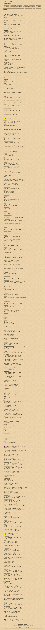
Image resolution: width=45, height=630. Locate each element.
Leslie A (5, 368)
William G (6, 620)
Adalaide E (6, 18)
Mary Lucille (6, 280)
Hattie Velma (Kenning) (8, 505)
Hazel (5, 14)
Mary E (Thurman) (7, 553)
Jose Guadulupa (7, 205)
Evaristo (5, 201)
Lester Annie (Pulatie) (8, 537)
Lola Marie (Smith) (7, 261)
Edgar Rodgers (7, 257)
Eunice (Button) (7, 347)
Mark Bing (6, 549)
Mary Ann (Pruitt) (7, 550)
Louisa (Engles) (7, 172)
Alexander (6, 322)
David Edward (6, 334)
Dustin (5, 339)
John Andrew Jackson (8, 528)
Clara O (5, 151)
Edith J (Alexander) (7, 483)
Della (5, 336)
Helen (5, 203)
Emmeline (6, 492)
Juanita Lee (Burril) (8, 26)
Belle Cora (6, 30)
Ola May (5, 579)
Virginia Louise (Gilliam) (8, 75)
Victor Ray (6, 73)
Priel (5, 582)
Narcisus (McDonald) (8, 575)
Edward (5, 39)
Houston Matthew (7, 508)
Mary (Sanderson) (7, 252)
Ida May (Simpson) (7, 509)
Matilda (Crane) (7, 561)
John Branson (6, 364)
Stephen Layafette (7, 604)
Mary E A (6, 554)
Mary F (5, 558)
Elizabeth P (6, 343)
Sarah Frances (7, 282)
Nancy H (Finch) (7, 574)
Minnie (5, 565)
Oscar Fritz (7, 315)
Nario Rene (6, 442)
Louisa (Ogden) (7, 59)
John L (5, 530)
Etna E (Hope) (6, 495)
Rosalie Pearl (6, 20)
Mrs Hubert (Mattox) (8, 108)
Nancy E (5, 570)
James (5, 168)
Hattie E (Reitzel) (7, 356)
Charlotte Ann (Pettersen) (9, 141)
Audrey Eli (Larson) (7, 217)
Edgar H (5, 480)
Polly (5, 155)
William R (6, 188)
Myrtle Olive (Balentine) (8, 281)
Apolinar (5, 192)
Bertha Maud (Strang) (8, 462)
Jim (5, 430)
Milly (5, 563)
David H (5, 335)
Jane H (5, 51)
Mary (5, 64)
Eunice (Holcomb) (7, 348)
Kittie (5, 434)
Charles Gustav (7, 464)
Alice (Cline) (7, 233)
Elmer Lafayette (7, 488)
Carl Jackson (7, 219)
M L (5, 542)
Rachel (5, 583)
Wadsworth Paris (7, 129)
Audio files (30, 8)
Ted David (6, 313)
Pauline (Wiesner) (7, 413)
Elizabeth (6, 260)
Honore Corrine (7, 273)
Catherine (6, 97)
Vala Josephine (7, 611)
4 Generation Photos (12, 8)
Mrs (5, 221)
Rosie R (5, 591)
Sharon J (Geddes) (7, 268)
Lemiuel (6, 534)
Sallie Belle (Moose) (8, 15)
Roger (5, 390)
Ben (5, 193)
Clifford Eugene (7, 467)
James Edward (7, 518)
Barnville (5, 455)
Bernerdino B (6, 195)
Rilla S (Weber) (7, 587)
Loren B (5, 375)
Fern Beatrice (6, 350)
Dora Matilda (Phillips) (8, 475)
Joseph (5, 248)
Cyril (5, 244)
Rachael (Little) (7, 183)
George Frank (6, 166)
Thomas (5, 227)
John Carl (6, 365)
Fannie (5, 278)
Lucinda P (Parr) (7, 376)
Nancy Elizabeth (7, 571)
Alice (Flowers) (7, 138)
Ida (4, 406)
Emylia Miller (6, 121)
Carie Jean (6, 305)
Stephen (5, 599)
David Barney (6, 472)
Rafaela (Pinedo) (8, 209)
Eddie (5, 479)
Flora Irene (6, 500)
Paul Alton (6, 110)
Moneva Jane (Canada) (8, 67)
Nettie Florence (7, 577)
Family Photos (6, 8)
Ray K (5, 585)
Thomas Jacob (7, 187)
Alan (5, 28)
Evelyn (5, 43)
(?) (4, 23)
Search (34, 8)
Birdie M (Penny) (7, 463)
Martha (5, 63)
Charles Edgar (7, 31)
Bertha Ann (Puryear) (8, 460)
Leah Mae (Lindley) (7, 146)
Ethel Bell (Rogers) (7, 493)
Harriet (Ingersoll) (7, 48)
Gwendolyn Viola (7, 352)
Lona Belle (6, 134)
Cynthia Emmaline (7, 471)
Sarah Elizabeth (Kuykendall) (9, 72)
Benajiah (5, 326)
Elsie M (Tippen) (7, 489)
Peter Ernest (6, 274)
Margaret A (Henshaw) (8, 102)
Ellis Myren (6, 236)
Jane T (5, 421)
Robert (5, 211)
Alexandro (6, 425)
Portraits (26, 8)
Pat (5, 181)
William (5, 135)
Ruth (5, 393)
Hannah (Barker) (7, 47)
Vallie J (5, 612)
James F (5, 520)
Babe (5, 451)
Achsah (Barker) (7, 160)
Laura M (5, 105)
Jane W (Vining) (7, 360)
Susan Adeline (7, 608)
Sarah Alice (6, 88)
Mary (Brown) (6, 81)
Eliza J (5, 40)
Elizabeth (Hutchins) (8, 163)
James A (5, 517)
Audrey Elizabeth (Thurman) (9, 450)
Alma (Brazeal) (7, 447)
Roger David (6, 311)
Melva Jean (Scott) (7, 179)
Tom (5, 610)
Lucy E (5, 377)
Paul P (5, 384)
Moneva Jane (6, 417)
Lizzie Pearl (6, 371)
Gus (5, 504)
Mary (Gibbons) (7, 301)
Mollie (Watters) (7, 567)
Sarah (5, 185)
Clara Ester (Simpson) (8, 466)
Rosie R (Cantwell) (7, 231)
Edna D (5, 484)
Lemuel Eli (7, 536)
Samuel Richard (7, 594)
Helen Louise (6, 433)
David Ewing (7, 35)
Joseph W (6, 367)
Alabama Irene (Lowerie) (9, 446)
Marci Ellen (6, 309)
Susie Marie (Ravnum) (8, 414)
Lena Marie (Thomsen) (9, 307)
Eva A (5, 42)
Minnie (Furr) (6, 566)
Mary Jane (6, 381)
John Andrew (6, 526)
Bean (5, 456)
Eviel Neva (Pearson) (8, 499)
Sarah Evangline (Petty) (8, 596)
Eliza (5, 340)
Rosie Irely (6, 590)
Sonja (5, 397)
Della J (5, 338)
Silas (5, 396)
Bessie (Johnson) (7, 303)
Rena (5, 586)
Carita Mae (6, 331)
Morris (5, 409)
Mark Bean (6, 545)
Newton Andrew (8, 578)
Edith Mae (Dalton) (7, 38)
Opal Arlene (6, 241)
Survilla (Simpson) (7, 607)
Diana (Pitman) (7, 131)
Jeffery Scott (6, 24)
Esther (5, 200)
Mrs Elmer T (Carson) (8, 180)
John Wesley (6, 229)
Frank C (5, 501)
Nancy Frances (7, 573)
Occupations (19, 8)
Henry (5, 405)
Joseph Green (6, 55)
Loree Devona (8, 220)
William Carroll (7, 616)
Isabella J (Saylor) (7, 359)
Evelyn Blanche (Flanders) (9, 297)
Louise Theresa (7, 270)
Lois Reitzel (6, 373)
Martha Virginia (7, 380)
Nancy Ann (6, 569)
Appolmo (6, 213)
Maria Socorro (6, 207)
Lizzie (5, 369)
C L (5, 125)
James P (5, 521)
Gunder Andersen (7, 114)
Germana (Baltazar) (8, 215)
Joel (5, 361)
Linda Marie (6, 289)
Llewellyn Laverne (7, 372)
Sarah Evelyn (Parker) (8, 598)
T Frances (6, 398)
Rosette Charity (7, 392)
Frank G (5, 164)
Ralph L (5, 389)
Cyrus (5, 245)
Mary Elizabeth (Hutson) (8, 557)
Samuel (5, 71)
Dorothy (5, 476)
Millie (5, 122)
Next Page (5, 9)
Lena (6, 408)
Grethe (6, 118)
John (5, 52)
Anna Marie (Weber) (8, 401)
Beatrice (5, 325)
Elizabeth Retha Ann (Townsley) (10, 487)
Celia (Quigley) (7, 402)
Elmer (5, 344)
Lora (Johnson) (7, 541)
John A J (5, 525)
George (5, 351)
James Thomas (7, 522)
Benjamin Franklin (7, 459)
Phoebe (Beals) (7, 422)
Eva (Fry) (6, 497)
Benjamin (6, 458)
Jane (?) (5, 50)
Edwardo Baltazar (8, 197)
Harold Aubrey (6, 355)
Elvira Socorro (6, 199)
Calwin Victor (6, 330)
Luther (5, 60)
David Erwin (7, 34)
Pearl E (5, 385)
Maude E (6, 562)
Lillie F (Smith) (7, 100)
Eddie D (5, 36)
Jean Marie (6, 306)
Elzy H (5, 491)
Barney (5, 162)
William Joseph (7, 92)
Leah (5, 533)
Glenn (5, 46)
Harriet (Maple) (7, 225)
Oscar (5, 310)
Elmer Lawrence (7, 98)
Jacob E (5, 167)
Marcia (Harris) (7, 249)
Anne (5, 323)
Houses (23, 8)
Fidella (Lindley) (7, 44)
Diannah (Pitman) (7, 133)
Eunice (5, 84)
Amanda (5, 294)
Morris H (5, 410)
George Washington (8, 142)
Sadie (5, 184)
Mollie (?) (6, 240)
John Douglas (6, 529)
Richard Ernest (7, 276)
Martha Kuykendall (24, 626)
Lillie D (5, 538)
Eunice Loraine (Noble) (8, 496)
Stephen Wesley (7, 606)
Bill (4, 139)
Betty (5, 327)
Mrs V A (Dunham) (7, 68)
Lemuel (5, 56)
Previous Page (38, 8)
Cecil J (5, 235)
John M (5, 171)
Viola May (6, 264)
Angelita (6, 191)
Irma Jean (6, 239)
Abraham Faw (6, 159)
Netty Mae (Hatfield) (8, 223)
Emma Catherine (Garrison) (9, 346)
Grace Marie (7, 237)
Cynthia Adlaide (7, 468)
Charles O (6, 32)
